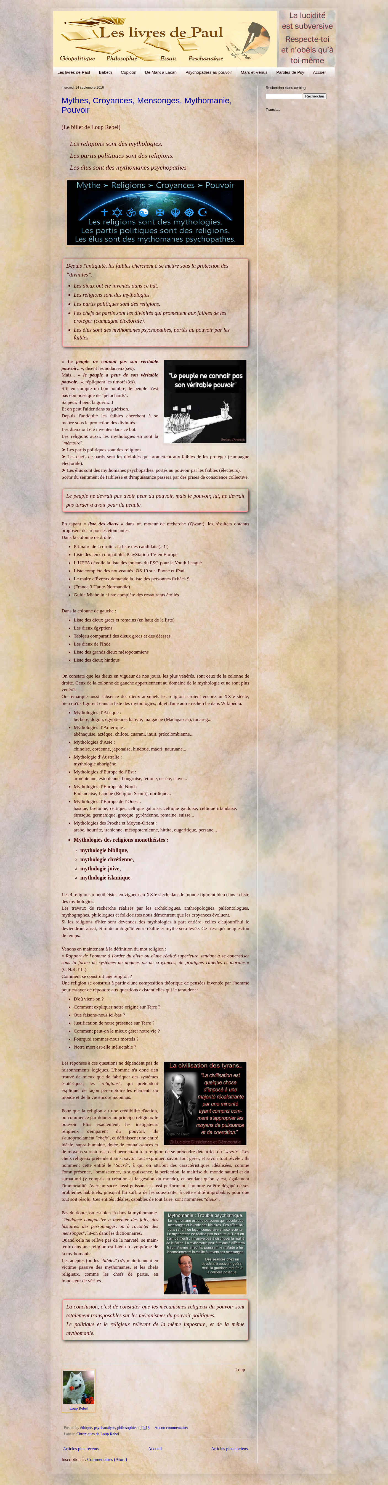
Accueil (319, 72)
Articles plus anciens (229, 1448)
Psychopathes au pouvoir (208, 72)
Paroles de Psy (290, 72)
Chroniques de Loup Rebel (97, 1434)
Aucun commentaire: (172, 1427)
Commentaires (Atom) (107, 1459)
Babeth (105, 72)
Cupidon (128, 72)
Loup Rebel (79, 1408)
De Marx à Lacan (161, 72)
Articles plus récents (81, 1448)
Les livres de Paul (73, 72)
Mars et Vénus (254, 72)
